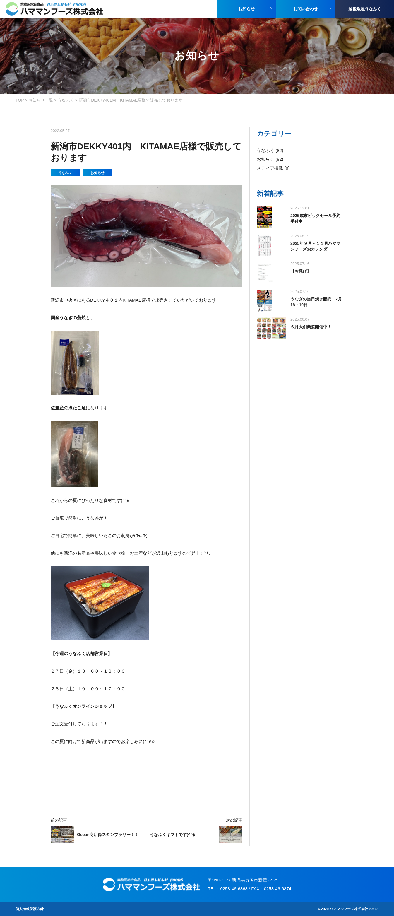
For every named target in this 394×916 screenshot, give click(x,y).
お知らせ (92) (270, 159)
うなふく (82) (270, 150)
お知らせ (97, 173)
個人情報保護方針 (30, 909)
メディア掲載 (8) (273, 167)
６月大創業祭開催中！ (310, 326)
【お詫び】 (300, 271)
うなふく (65, 173)
